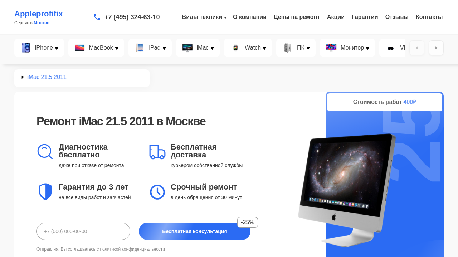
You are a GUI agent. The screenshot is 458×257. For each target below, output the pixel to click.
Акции (336, 17)
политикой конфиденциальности (132, 249)
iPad (155, 48)
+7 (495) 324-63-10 (132, 17)
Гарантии (365, 17)
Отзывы (397, 17)
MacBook (101, 48)
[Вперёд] (436, 47)
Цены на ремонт (297, 17)
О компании (250, 17)
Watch (253, 48)
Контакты (429, 17)
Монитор (352, 48)
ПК (300, 48)
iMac (203, 48)
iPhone (44, 48)
